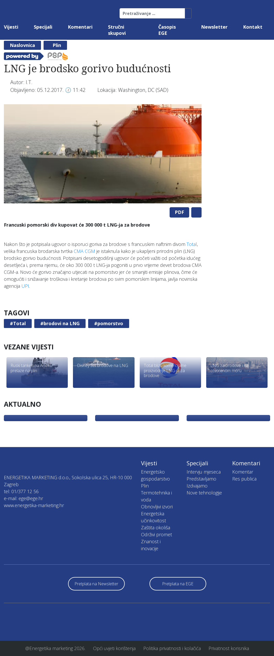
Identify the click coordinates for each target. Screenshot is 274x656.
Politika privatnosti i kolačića (172, 648)
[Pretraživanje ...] (152, 13)
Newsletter (214, 27)
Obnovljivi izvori (157, 506)
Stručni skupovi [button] (117, 30)
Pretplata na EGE (177, 584)
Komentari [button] (80, 27)
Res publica (244, 479)
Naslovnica (22, 45)
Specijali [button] (43, 27)
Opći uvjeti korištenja (114, 648)
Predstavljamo (201, 479)
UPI (25, 286)
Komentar (242, 472)
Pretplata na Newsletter (96, 584)
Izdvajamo (197, 486)
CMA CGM (84, 251)
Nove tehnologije (204, 493)
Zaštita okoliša (155, 527)
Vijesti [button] (11, 27)
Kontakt (252, 27)
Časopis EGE (167, 30)
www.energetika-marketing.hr (34, 505)
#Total (18, 323)
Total (192, 244)
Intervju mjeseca (204, 472)
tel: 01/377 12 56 (21, 491)
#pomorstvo (108, 323)
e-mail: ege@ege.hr (23, 498)
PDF (179, 212)
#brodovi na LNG (60, 323)
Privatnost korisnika (229, 648)
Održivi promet (156, 534)
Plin (57, 45)
